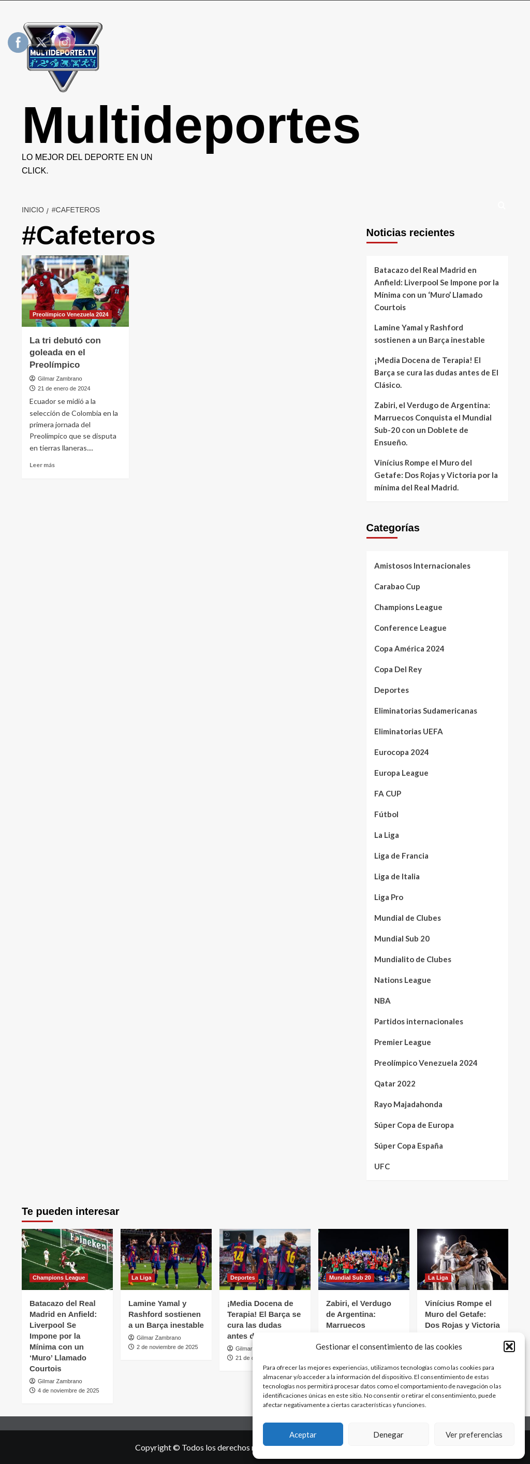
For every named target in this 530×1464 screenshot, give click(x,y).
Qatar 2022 (395, 1083)
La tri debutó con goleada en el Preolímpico (65, 353)
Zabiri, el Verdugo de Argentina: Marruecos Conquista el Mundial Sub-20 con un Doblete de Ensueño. (433, 423)
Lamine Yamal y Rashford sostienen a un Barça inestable (429, 333)
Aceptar (303, 1434)
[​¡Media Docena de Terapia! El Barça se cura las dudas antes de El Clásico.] (265, 1259)
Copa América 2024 (409, 648)
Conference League (410, 627)
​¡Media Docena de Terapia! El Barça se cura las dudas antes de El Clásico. (436, 372)
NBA (382, 1000)
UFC (382, 1166)
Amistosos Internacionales (422, 565)
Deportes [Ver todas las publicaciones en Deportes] (242, 1277)
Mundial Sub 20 (402, 938)
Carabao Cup (397, 586)
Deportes (391, 689)
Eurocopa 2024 (401, 752)
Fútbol (386, 814)
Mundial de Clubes (407, 917)
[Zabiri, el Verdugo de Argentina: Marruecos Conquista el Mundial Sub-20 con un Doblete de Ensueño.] (363, 1259)
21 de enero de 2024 (64, 388)
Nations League (402, 979)
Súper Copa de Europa (414, 1124)
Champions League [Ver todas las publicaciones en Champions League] (59, 1277)
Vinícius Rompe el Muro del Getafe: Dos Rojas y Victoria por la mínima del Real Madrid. (436, 475)
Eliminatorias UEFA (408, 731)
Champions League (408, 607)
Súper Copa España (408, 1145)
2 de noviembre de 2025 (167, 1347)
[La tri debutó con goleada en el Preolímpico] (75, 291)
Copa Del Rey (398, 669)
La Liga (386, 834)
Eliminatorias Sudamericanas (425, 710)
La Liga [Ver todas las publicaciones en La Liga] (141, 1277)
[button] (509, 1346)
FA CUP (387, 793)
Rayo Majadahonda (408, 1104)
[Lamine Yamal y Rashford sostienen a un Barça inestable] (166, 1259)
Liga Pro (388, 897)
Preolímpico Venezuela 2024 (426, 1062)
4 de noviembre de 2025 (68, 1390)
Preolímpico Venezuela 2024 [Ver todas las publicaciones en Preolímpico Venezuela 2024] (71, 314)
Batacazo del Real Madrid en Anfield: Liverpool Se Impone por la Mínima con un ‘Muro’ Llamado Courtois (436, 288)
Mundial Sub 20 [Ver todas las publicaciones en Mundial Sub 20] (350, 1277)
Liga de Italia (397, 876)
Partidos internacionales (418, 1021)
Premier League (402, 1042)
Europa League (401, 772)
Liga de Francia (401, 855)
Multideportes (191, 125)
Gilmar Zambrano (60, 378)
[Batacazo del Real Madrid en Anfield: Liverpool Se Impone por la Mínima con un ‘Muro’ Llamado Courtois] (67, 1259)
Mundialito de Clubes (412, 959)
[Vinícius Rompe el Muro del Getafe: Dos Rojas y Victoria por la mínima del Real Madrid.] (462, 1259)
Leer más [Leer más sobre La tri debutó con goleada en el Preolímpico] (42, 465)
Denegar (388, 1434)
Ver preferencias (474, 1434)
